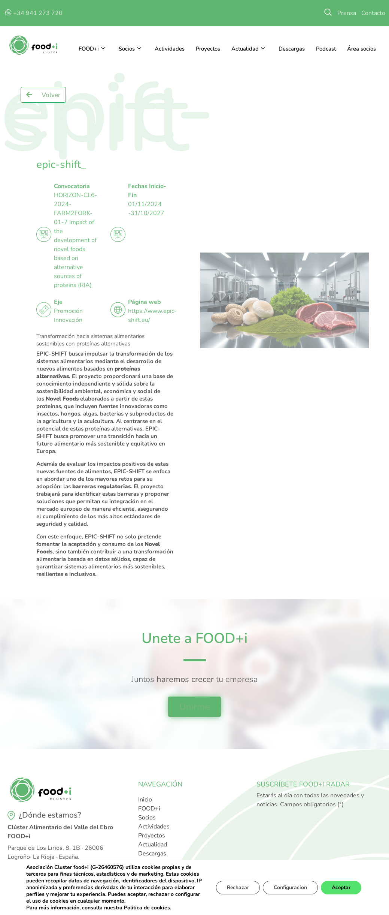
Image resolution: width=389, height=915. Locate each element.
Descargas (291, 48)
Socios (129, 48)
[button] (43, 95)
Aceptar (340, 887)
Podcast (326, 48)
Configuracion (288, 887)
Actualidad (248, 48)
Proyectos (207, 48)
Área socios (361, 48)
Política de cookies (147, 907)
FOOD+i (90, 48)
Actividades (168, 48)
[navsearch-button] (327, 13)
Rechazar (234, 887)
